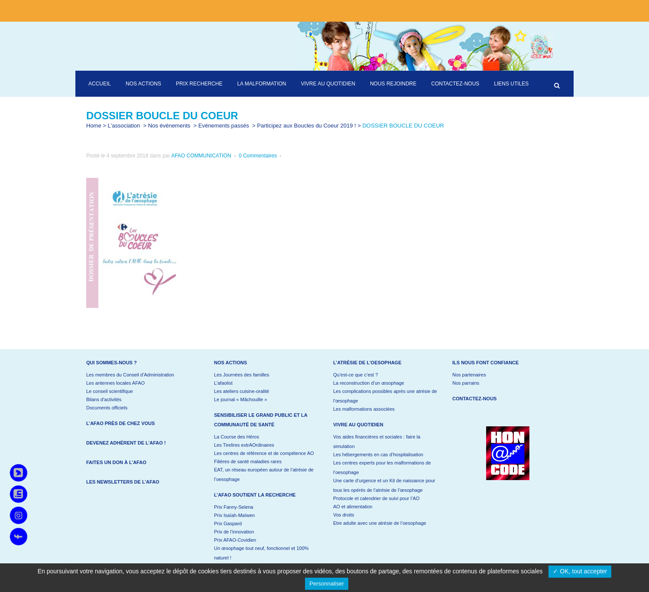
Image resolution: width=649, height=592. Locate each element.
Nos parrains (465, 383)
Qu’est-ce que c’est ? (355, 374)
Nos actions (230, 362)
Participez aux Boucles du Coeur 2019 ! (306, 125)
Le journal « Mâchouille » (240, 399)
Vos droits (343, 514)
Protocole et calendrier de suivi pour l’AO (376, 498)
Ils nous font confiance (485, 362)
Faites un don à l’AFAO (116, 462)
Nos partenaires (469, 374)
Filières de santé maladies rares (248, 461)
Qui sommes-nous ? (111, 362)
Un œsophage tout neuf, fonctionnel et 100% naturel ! (261, 553)
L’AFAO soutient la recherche (254, 494)
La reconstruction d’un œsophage (368, 383)
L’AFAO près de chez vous (120, 423)
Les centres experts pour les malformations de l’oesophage (382, 467)
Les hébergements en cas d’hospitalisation (378, 454)
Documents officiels (106, 407)
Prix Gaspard (228, 523)
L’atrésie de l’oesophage (367, 362)
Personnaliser (326, 583)
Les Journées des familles (241, 374)
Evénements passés (223, 125)
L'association (124, 125)
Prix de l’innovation (234, 531)
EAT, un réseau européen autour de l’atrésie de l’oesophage (264, 474)
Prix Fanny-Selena (233, 507)
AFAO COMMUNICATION (201, 156)
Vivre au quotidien (358, 424)
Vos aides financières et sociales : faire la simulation (376, 441)
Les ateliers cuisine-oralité (241, 391)
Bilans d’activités (103, 399)
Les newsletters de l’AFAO (122, 481)
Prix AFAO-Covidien (235, 540)
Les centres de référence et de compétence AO (264, 453)
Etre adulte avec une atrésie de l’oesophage (379, 523)
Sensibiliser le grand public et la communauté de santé (260, 419)
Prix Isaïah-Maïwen (234, 515)
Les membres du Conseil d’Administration (130, 374)
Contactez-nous (474, 398)
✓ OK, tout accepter (580, 571)
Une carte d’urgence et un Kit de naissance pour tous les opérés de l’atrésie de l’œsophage (384, 485)
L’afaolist (223, 383)
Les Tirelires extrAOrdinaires (244, 445)
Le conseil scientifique (109, 391)
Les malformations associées (364, 409)
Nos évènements (169, 125)
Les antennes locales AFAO (115, 383)
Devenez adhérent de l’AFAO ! (126, 442)
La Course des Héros (236, 436)
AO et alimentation (353, 506)
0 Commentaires (258, 156)
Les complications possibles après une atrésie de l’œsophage (385, 396)
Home (93, 125)
